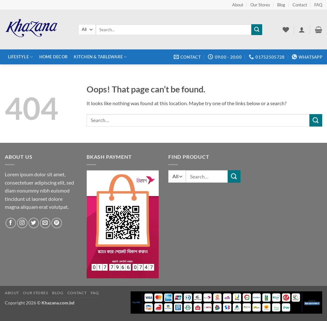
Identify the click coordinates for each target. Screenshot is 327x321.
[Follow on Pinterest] (56, 223)
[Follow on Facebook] (10, 223)
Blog (281, 4)
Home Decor (53, 56)
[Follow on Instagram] (22, 223)
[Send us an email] (45, 223)
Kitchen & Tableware (100, 57)
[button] (302, 30)
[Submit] (256, 29)
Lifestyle (20, 57)
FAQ (318, 4)
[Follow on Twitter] (33, 223)
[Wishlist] (286, 30)
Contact (300, 4)
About (237, 4)
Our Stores (260, 4)
